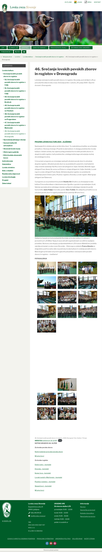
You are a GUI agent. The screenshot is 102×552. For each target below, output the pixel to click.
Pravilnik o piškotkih (45, 539)
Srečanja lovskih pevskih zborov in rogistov (49, 57)
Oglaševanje (77, 539)
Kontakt (97, 2)
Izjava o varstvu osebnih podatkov (21, 539)
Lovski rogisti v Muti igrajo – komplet (48, 477)
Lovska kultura (28, 57)
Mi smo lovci (39, 456)
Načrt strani (89, 539)
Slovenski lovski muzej (11, 149)
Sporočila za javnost (87, 510)
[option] (51, 28)
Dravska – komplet (42, 469)
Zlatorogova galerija (11, 152)
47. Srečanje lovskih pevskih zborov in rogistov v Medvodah (15, 125)
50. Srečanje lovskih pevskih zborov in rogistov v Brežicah (15, 99)
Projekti (5, 180)
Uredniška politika (63, 539)
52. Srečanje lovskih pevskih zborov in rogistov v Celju (15, 82)
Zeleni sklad (6, 183)
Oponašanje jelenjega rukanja (14, 140)
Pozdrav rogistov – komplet (45, 482)
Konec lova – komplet (43, 473)
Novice (82, 507)
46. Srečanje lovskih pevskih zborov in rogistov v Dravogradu (15, 134)
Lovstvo (17, 57)
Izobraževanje (7, 161)
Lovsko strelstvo (8, 167)
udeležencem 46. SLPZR (46, 440)
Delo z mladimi (7, 171)
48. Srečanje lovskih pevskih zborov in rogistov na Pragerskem (15, 116)
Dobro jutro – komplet (43, 465)
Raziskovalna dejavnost (11, 174)
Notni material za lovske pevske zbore (49, 452)
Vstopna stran (7, 57)
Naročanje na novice (87, 516)
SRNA (89, 2)
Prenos (60, 440)
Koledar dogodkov (87, 513)
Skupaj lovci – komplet (43, 486)
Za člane (68, 2)
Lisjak (79, 2)
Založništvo (6, 164)
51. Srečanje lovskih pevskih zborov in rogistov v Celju (15, 91)
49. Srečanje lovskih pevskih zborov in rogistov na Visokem (15, 108)
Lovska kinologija (8, 177)
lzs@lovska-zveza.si (38, 516)
